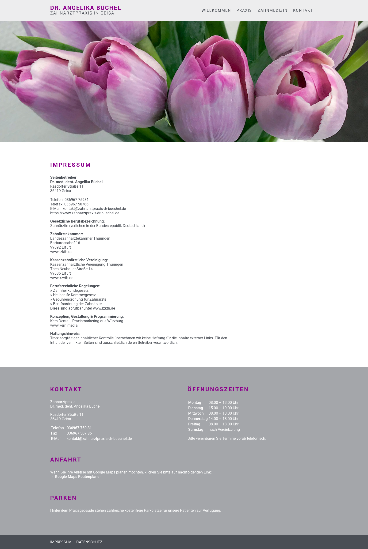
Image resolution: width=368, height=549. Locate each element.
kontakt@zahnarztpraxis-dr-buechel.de (99, 438)
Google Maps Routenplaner (78, 476)
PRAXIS (244, 10)
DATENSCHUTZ (89, 542)
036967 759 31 (79, 428)
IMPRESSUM (61, 542)
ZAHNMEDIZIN (273, 10)
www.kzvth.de (61, 278)
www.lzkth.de (61, 252)
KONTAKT (303, 10)
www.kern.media (64, 325)
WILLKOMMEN (216, 10)
